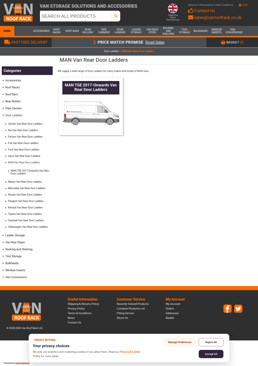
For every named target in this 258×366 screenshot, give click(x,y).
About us (122, 317)
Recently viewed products (133, 304)
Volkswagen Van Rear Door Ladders (28, 226)
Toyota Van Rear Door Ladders (25, 214)
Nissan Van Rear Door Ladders (25, 194)
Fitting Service (206, 5)
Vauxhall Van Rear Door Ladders (26, 220)
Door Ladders (120, 31)
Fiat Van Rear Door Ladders (23, 143)
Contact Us (228, 5)
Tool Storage (184, 31)
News (71, 317)
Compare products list (131, 308)
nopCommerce (22, 363)
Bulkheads (201, 31)
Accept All (211, 354)
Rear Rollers (88, 31)
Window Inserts (216, 31)
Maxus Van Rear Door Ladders (25, 181)
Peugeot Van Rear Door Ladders (26, 201)
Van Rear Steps (152, 31)
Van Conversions (233, 31)
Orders (170, 308)
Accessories (40, 31)
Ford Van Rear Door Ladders (23, 149)
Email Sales (154, 42)
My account (173, 304)
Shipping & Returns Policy (83, 304)
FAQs (217, 5)
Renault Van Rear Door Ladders (25, 207)
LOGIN (243, 5)
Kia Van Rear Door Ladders (23, 130)
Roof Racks (57, 31)
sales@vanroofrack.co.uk (214, 17)
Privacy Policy (76, 308)
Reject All (211, 342)
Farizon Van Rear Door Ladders (25, 136)
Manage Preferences (180, 342)
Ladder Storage (136, 31)
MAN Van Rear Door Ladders (24, 162)
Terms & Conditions (80, 313)
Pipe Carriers (104, 31)
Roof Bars (72, 31)
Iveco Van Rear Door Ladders (24, 156)
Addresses (172, 313)
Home (7, 31)
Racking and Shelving (168, 31)
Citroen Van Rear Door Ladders (25, 123)
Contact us (74, 322)
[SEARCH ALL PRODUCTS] (75, 16)
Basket (170, 317)
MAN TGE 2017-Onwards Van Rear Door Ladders (30, 172)
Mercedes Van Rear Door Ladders (26, 188)
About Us (192, 5)
